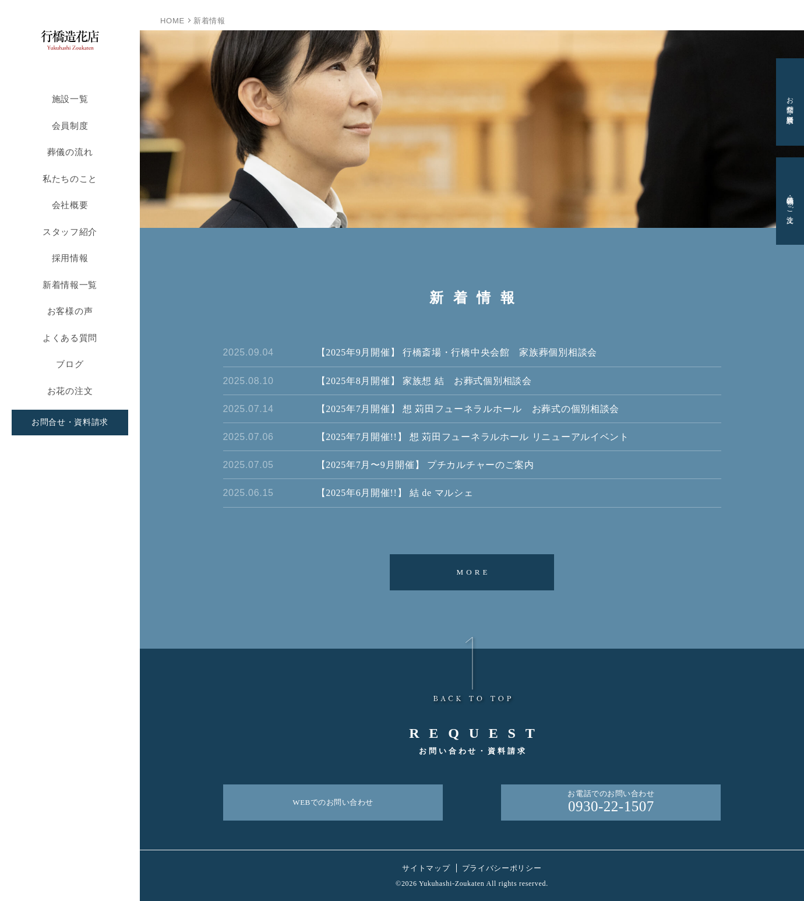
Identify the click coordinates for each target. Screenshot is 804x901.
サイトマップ (426, 868)
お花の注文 (70, 391)
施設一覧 (70, 99)
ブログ (69, 364)
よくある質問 (70, 338)
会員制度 (70, 126)
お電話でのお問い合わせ (610, 802)
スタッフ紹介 (70, 232)
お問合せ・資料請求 (69, 422)
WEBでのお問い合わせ (332, 802)
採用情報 (70, 258)
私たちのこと (70, 179)
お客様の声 (70, 311)
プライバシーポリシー (502, 868)
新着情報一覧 (70, 285)
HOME (172, 20)
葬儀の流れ (70, 152)
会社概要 (70, 205)
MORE (473, 572)
